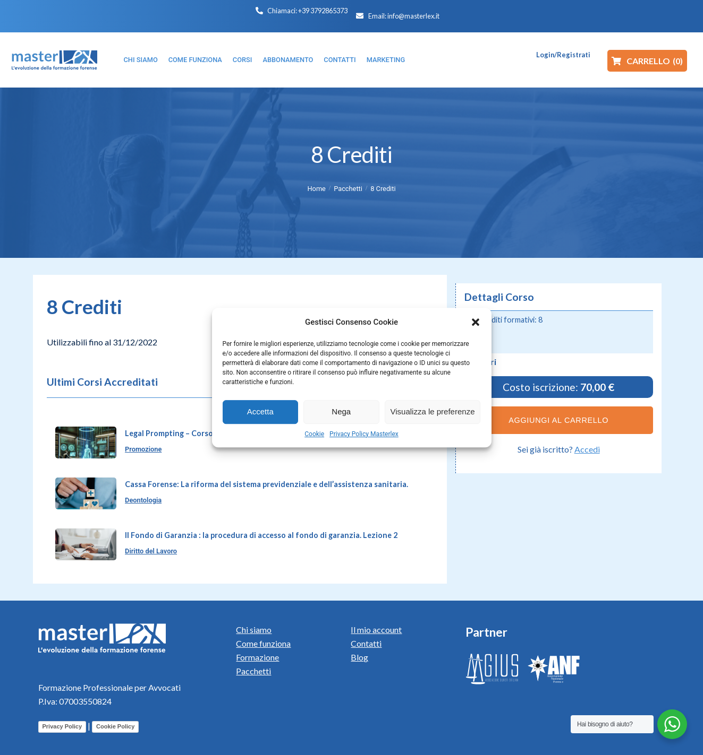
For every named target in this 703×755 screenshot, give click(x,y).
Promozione (143, 449)
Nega (341, 411)
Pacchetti (348, 189)
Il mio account (376, 629)
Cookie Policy (115, 726)
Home (316, 189)
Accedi (587, 449)
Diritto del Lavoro (151, 551)
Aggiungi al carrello (558, 420)
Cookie (314, 434)
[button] (475, 322)
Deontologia (143, 500)
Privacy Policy (62, 726)
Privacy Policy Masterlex (364, 434)
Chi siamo (254, 629)
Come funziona (263, 643)
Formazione (257, 657)
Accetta (260, 411)
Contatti (366, 643)
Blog (359, 657)
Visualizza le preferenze (433, 411)
